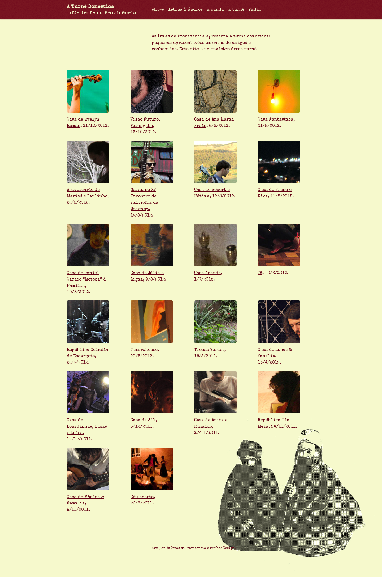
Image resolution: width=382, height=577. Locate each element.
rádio (255, 10)
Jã (260, 273)
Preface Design (222, 548)
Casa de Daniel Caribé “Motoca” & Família (86, 279)
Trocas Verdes (209, 350)
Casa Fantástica (275, 120)
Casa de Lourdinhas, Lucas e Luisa (87, 426)
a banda (215, 10)
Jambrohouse (144, 350)
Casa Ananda (207, 273)
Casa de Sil (143, 420)
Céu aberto (142, 497)
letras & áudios (185, 10)
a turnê (236, 10)
